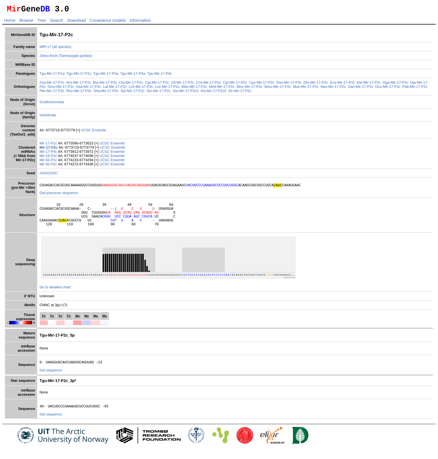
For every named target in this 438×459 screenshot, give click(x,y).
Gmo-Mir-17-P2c (61, 88)
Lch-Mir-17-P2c (141, 88)
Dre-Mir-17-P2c (316, 84)
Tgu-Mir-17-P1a (52, 75)
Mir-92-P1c (48, 162)
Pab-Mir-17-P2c (415, 88)
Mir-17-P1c (48, 145)
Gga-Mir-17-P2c (395, 84)
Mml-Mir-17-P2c (222, 88)
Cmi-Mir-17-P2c (208, 84)
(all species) (61, 48)
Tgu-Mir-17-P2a (105, 75)
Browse (26, 22)
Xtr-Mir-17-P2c (239, 92)
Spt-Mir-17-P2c (133, 92)
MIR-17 (45, 48)
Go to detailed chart (55, 295)
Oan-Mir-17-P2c (360, 88)
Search (56, 22)
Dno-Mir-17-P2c (288, 84)
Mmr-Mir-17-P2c (249, 88)
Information (140, 22)
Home (9, 22)
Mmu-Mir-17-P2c (277, 88)
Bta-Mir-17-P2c (105, 84)
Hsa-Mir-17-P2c (88, 88)
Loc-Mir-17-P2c (167, 88)
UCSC (86, 132)
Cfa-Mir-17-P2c (131, 84)
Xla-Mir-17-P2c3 (185, 92)
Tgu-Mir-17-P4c (159, 75)
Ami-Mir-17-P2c (78, 84)
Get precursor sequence (58, 195)
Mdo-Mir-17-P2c (194, 88)
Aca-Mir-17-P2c (51, 84)
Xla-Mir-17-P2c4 (213, 92)
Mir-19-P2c (48, 157)
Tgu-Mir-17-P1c (78, 75)
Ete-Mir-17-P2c (369, 84)
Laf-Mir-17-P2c (115, 88)
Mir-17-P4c (48, 153)
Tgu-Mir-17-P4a (132, 75)
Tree (41, 22)
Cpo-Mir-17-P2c (261, 84)
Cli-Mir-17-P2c (182, 84)
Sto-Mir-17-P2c (159, 92)
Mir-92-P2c (48, 166)
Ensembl (99, 132)
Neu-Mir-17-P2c (333, 88)
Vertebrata (47, 117)
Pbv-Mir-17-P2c (51, 92)
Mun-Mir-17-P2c (306, 88)
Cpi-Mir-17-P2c (235, 84)
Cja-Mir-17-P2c (157, 84)
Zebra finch (65, 57)
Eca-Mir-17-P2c (342, 84)
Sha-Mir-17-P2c (106, 92)
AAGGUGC (48, 175)
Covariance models (108, 22)
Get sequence (50, 378)
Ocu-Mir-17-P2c (387, 88)
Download (76, 22)
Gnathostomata (51, 104)
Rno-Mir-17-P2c (78, 92)
